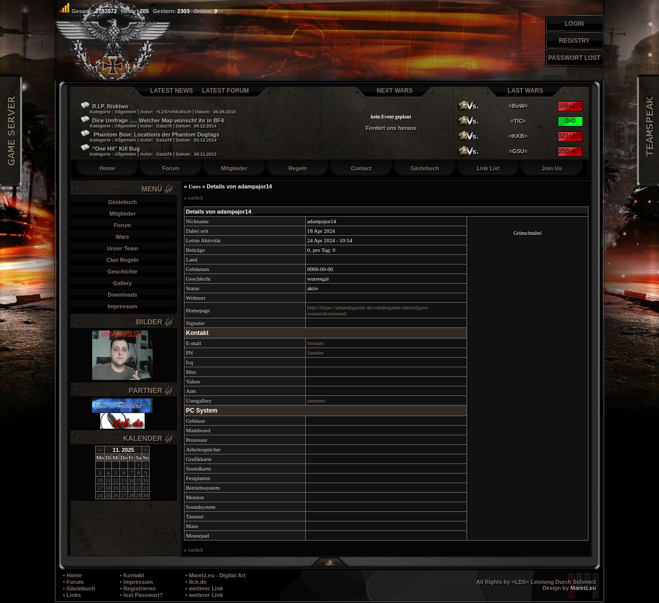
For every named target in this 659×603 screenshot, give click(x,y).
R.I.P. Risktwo (158, 109)
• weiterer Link (204, 588)
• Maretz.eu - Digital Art (215, 575)
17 (100, 488)
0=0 (570, 120)
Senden (315, 343)
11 (108, 480)
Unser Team (122, 248)
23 (146, 488)
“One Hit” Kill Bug (149, 152)
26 (115, 495)
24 (100, 495)
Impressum (123, 306)
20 (123, 488)
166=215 (570, 105)
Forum (170, 168)
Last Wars (525, 90)
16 (146, 480)
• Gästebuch (79, 588)
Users (194, 186)
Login (574, 23)
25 (108, 495)
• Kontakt (132, 575)
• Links (72, 595)
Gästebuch (425, 168)
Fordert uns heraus (391, 128)
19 (115, 488)
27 (123, 495)
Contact (361, 168)
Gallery (122, 283)
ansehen (316, 400)
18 (108, 488)
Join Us (552, 168)
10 (100, 480)
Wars (122, 237)
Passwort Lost (574, 57)
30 (146, 495)
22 (138, 488)
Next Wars (395, 90)
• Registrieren (138, 588)
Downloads (123, 295)
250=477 (570, 151)
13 (123, 480)
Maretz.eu (583, 588)
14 (131, 480)
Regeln (298, 168)
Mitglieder (234, 168)
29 (138, 495)
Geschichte (122, 272)
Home (107, 168)
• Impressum (136, 582)
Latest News (171, 90)
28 (131, 495)
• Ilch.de (196, 582)
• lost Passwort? (141, 595)
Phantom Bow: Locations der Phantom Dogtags (150, 137)
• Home (72, 575)
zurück (193, 197)
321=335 (570, 136)
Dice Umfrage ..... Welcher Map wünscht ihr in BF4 (152, 123)
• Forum (73, 582)
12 (115, 480)
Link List (488, 168)
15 (138, 480)
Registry (574, 40)
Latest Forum (225, 90)
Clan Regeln (122, 260)
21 (131, 488)
